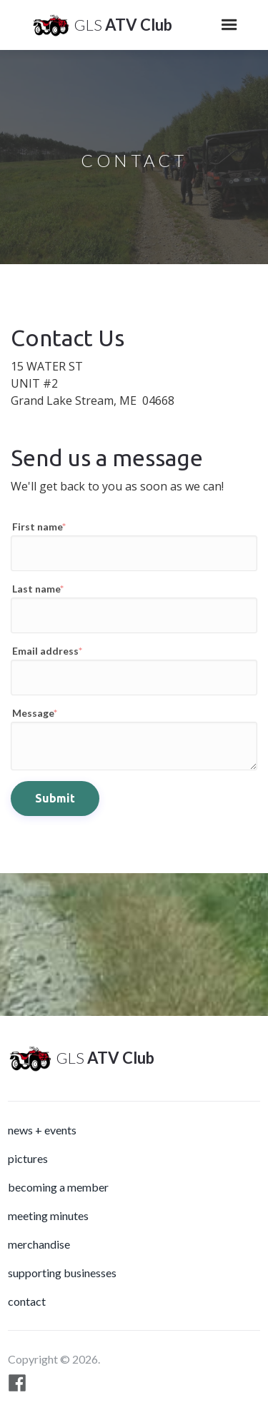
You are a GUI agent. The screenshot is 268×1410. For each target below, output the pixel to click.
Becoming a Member (58, 1187)
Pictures (28, 1158)
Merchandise (39, 1244)
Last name (38, 589)
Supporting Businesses (62, 1272)
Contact (27, 1301)
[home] (98, 25)
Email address (47, 651)
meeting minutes (48, 1215)
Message (34, 713)
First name (39, 526)
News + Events (42, 1130)
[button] (229, 25)
